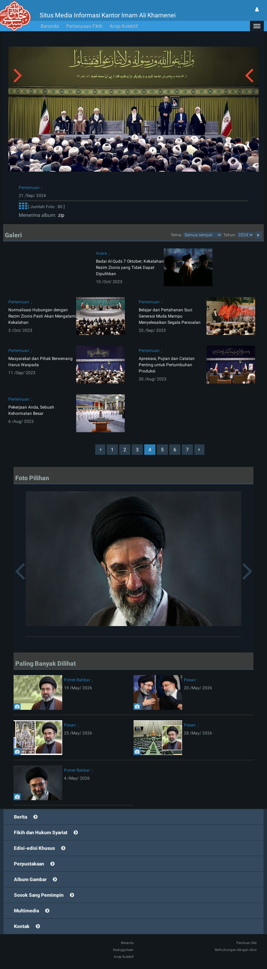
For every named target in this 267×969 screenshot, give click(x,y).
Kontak (22, 926)
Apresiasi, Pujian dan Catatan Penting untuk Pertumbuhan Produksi (167, 364)
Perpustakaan (29, 864)
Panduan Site (246, 943)
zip (60, 215)
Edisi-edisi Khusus (34, 848)
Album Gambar (30, 879)
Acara (101, 253)
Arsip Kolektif (124, 26)
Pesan (190, 680)
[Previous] (100, 449)
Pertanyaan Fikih (84, 26)
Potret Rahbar (77, 680)
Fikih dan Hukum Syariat (40, 832)
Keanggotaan (123, 950)
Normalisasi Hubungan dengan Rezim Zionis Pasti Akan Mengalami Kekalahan (42, 316)
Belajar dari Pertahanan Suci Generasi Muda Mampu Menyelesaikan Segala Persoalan (170, 316)
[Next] (199, 449)
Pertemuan (29, 187)
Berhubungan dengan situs (236, 950)
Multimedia (26, 910)
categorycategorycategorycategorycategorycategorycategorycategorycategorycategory (202, 235)
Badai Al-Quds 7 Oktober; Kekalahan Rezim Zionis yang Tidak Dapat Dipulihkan (130, 267)
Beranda (50, 26)
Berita (20, 817)
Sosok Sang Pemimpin (39, 895)
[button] (257, 26)
